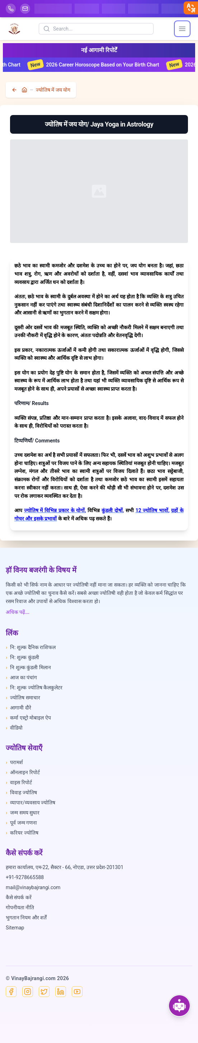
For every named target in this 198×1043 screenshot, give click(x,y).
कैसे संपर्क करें (19, 897)
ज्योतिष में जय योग (53, 90)
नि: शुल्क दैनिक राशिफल (31, 647)
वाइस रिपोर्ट (19, 782)
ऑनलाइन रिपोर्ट (23, 772)
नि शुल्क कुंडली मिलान (28, 667)
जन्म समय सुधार (22, 812)
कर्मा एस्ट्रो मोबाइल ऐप (28, 717)
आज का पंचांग (21, 677)
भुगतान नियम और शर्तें (26, 917)
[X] (44, 991)
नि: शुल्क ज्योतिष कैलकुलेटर (34, 687)
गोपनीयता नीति (20, 907)
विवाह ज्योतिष (21, 792)
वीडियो (14, 727)
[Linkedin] (60, 991)
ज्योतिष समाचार (23, 697)
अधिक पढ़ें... (17, 612)
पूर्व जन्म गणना (21, 822)
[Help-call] (11, 9)
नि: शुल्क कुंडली (22, 657)
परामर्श (14, 762)
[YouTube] (77, 991)
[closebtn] (191, 7)
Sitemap (15, 928)
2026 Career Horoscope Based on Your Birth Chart (100, 65)
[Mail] (25, 9)
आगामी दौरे (18, 707)
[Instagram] (27, 991)
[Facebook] (11, 991)
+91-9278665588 (25, 877)
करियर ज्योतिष (22, 832)
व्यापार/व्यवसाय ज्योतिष (30, 802)
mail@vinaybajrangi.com (33, 887)
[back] (15, 90)
